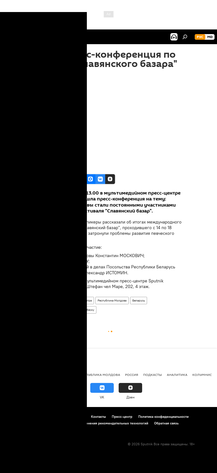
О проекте (13, 416)
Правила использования (46, 416)
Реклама (78, 416)
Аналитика (177, 374)
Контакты (98, 416)
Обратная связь (166, 423)
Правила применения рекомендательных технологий (105, 423)
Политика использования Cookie (31, 423)
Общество (65, 374)
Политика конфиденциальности (163, 416)
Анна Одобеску (83, 310)
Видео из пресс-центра (76, 300)
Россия (131, 374)
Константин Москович (52, 310)
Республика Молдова (112, 300)
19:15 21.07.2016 (47, 75)
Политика (14, 374)
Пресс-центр (46, 300)
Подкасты (152, 374)
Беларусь (138, 300)
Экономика (40, 374)
